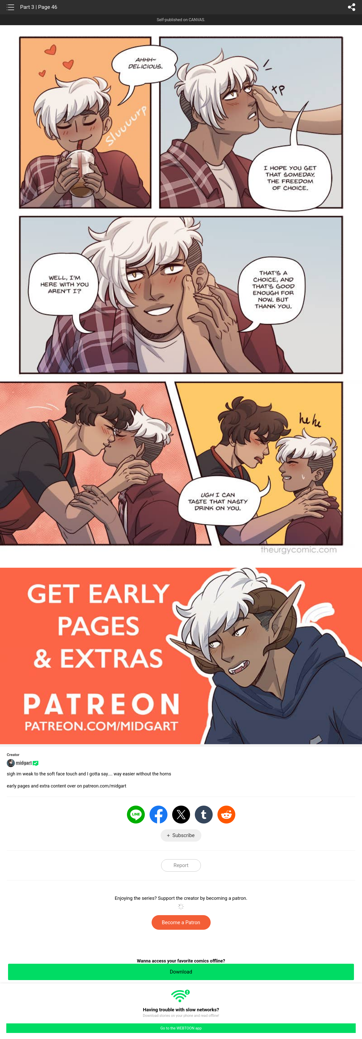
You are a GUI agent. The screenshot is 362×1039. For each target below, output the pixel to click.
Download (181, 972)
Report (180, 865)
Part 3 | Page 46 (38, 7)
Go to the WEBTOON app (181, 1028)
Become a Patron (181, 922)
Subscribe (183, 835)
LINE (136, 814)
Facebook (158, 814)
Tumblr (204, 814)
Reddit (226, 814)
